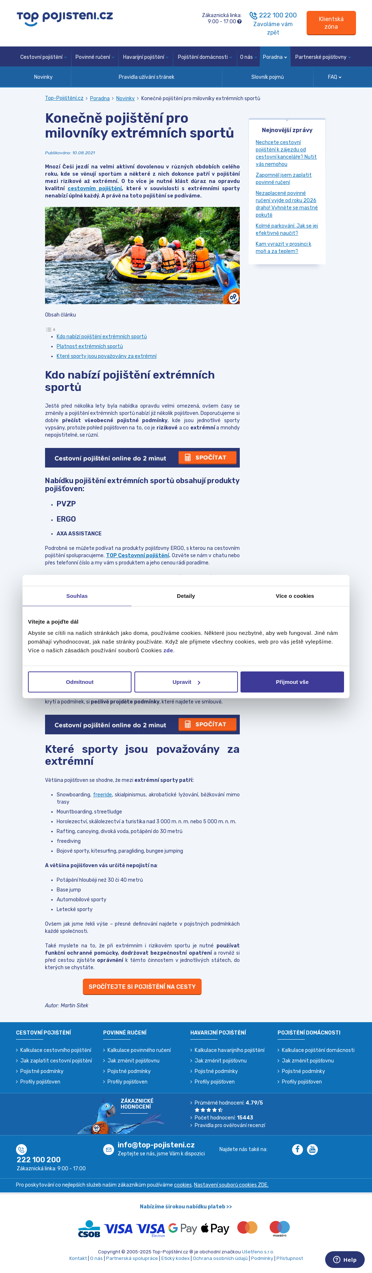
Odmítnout (80, 682)
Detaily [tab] (186, 595)
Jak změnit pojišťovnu (133, 1061)
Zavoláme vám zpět (273, 28)
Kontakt (78, 1258)
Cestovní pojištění (43, 57)
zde (168, 650)
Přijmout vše (292, 682)
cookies (183, 1185)
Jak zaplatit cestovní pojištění (56, 1061)
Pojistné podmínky (42, 1071)
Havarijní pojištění (146, 57)
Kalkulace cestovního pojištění (55, 1050)
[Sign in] (331, 23)
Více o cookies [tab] (295, 595)
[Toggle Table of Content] (50, 329)
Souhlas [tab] (77, 595)
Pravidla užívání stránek (146, 77)
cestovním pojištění (95, 188)
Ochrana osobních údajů (220, 1258)
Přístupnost (289, 1258)
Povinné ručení (95, 57)
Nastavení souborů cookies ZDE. (231, 1185)
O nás (248, 57)
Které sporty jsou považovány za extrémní (107, 356)
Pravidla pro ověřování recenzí (230, 1125)
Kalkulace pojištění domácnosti (318, 1050)
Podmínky (262, 1258)
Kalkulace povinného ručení (139, 1050)
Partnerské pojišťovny (323, 57)
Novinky (43, 77)
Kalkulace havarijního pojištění (229, 1050)
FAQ (334, 77)
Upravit (186, 682)
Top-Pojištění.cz (64, 98)
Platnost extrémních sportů (90, 346)
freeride (102, 795)
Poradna (275, 57)
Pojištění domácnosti (205, 57)
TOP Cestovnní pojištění (137, 555)
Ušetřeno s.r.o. (258, 1251)
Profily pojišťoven (40, 1082)
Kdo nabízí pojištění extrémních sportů (102, 337)
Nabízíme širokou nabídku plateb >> (186, 1207)
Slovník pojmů (267, 77)
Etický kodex (175, 1258)
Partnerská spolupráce (132, 1258)
